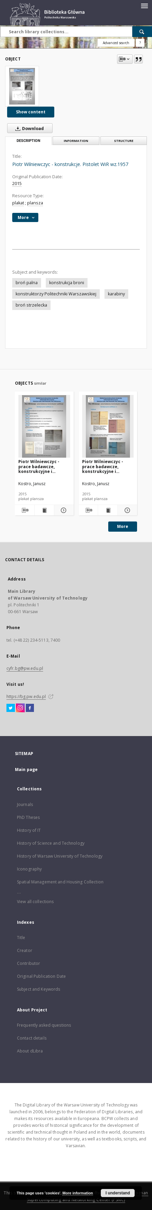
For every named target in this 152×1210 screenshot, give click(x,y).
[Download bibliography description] (24, 510)
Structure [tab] (123, 141)
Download (28, 128)
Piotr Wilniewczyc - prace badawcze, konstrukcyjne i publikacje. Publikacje (106, 466)
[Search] (142, 31)
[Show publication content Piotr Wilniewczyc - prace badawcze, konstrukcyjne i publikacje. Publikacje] (107, 510)
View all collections (35, 901)
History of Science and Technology (50, 843)
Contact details (31, 1038)
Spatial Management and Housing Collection (60, 882)
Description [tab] (28, 141)
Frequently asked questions (44, 1025)
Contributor (28, 963)
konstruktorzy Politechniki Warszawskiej (56, 294)
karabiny (116, 294)
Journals (25, 804)
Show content (30, 112)
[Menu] (144, 5)
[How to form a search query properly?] (140, 43)
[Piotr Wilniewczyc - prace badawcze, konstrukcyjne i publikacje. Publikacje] (108, 426)
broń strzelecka (31, 305)
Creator (24, 950)
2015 (17, 183)
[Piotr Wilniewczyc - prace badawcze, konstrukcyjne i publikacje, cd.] (44, 426)
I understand (118, 1193)
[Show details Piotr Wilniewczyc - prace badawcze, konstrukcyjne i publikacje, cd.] (63, 510)
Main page (26, 769)
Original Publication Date (41, 976)
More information (77, 1193)
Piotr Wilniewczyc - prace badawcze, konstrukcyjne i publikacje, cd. (38, 466)
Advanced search (116, 42)
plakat (18, 203)
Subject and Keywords (38, 989)
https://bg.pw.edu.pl (26, 696)
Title (21, 937)
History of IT (29, 830)
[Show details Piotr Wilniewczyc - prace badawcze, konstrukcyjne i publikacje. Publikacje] (126, 510)
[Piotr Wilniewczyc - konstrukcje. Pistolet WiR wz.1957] (22, 86)
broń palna (27, 283)
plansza (35, 203)
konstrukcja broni (66, 283)
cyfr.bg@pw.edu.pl (24, 668)
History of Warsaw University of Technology (59, 856)
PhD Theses (28, 817)
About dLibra (30, 1051)
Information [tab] (76, 141)
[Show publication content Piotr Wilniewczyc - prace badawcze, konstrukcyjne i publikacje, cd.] (44, 510)
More (122, 526)
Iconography (29, 869)
